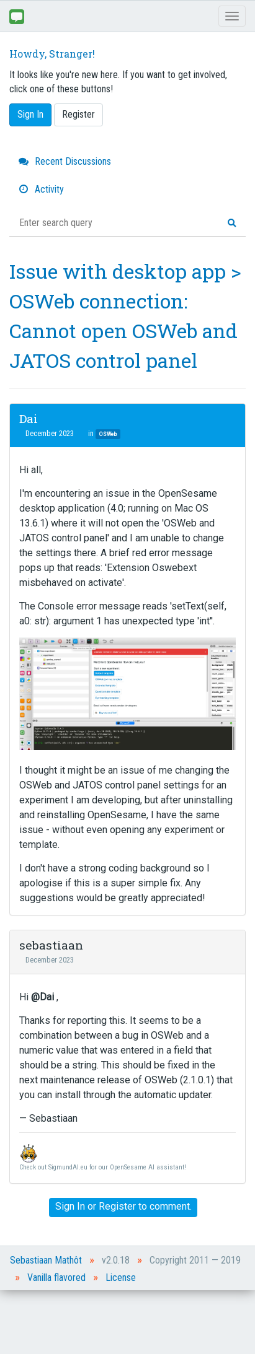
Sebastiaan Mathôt (46, 1260)
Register (78, 114)
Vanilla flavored (56, 1277)
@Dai (42, 997)
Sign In (30, 114)
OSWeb (108, 433)
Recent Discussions (65, 161)
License (120, 1277)
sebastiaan (51, 945)
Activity (41, 189)
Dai (28, 418)
